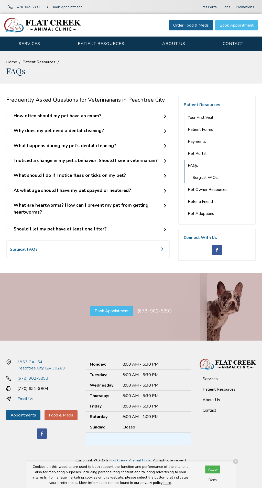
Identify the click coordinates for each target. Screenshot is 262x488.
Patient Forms (200, 129)
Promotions (245, 7)
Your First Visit (200, 117)
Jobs (226, 7)
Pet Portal (210, 7)
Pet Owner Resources (207, 189)
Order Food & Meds (191, 25)
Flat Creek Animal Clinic (130, 460)
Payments (197, 141)
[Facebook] (217, 250)
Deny (213, 480)
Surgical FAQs (205, 177)
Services (29, 44)
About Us (173, 44)
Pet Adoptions (201, 213)
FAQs (193, 165)
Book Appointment (237, 25)
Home (11, 62)
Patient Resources (101, 44)
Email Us (25, 399)
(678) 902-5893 (155, 311)
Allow (213, 469)
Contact (233, 44)
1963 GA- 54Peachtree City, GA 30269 (41, 365)
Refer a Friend (200, 201)
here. (167, 482)
